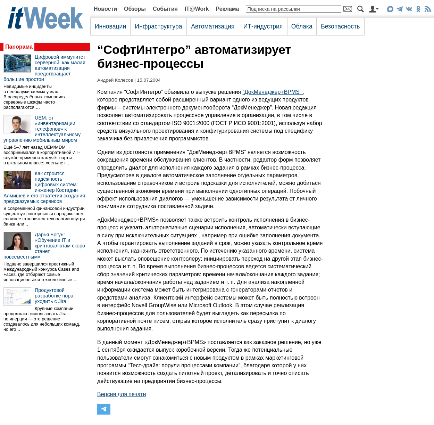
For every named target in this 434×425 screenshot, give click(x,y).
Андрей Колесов (115, 80)
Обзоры (135, 9)
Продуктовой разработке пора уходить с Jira (54, 295)
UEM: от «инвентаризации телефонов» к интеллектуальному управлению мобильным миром (42, 129)
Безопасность (340, 26)
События (165, 9)
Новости (105, 9)
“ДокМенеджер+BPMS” (272, 92)
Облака (301, 26)
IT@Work (197, 9)
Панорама (19, 47)
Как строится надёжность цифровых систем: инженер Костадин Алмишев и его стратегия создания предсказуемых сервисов (44, 187)
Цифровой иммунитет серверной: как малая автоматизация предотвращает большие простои (44, 68)
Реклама (227, 9)
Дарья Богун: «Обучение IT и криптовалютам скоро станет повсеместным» (44, 246)
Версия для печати (121, 394)
